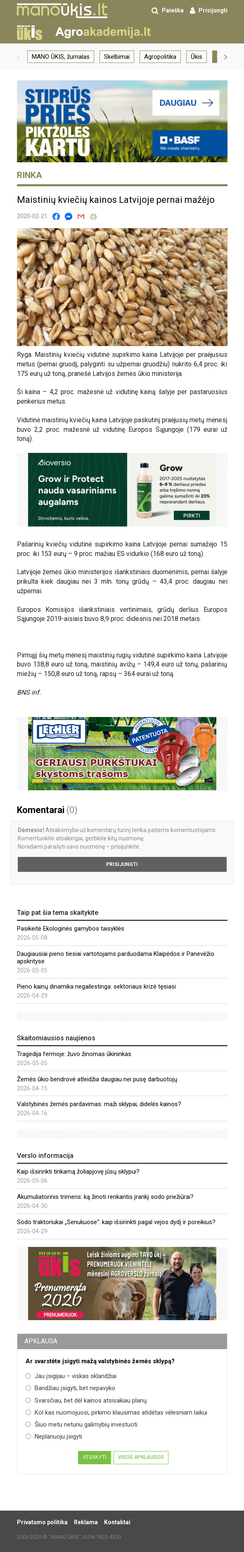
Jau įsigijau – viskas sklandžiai (71, 1376)
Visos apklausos (141, 1457)
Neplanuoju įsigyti (54, 1436)
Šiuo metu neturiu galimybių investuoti (81, 1424)
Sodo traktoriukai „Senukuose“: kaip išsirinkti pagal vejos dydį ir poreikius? (116, 1222)
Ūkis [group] (196, 56)
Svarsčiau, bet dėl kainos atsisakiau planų (86, 1400)
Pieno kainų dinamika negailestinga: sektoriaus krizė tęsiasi (96, 986)
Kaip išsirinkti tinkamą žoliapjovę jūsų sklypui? (78, 1171)
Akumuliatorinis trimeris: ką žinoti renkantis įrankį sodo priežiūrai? (105, 1197)
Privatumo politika (42, 1522)
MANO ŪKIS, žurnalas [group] (61, 56)
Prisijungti (122, 864)
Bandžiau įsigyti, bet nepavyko (70, 1388)
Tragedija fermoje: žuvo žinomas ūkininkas (74, 1054)
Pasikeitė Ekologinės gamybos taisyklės (70, 928)
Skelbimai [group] (117, 56)
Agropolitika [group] (160, 56)
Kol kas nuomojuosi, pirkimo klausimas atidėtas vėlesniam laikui (116, 1412)
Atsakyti (94, 1457)
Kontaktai (117, 1522)
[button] (18, 57)
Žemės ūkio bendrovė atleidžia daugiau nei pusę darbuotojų (97, 1079)
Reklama (86, 1522)
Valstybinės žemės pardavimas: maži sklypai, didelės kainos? (99, 1104)
